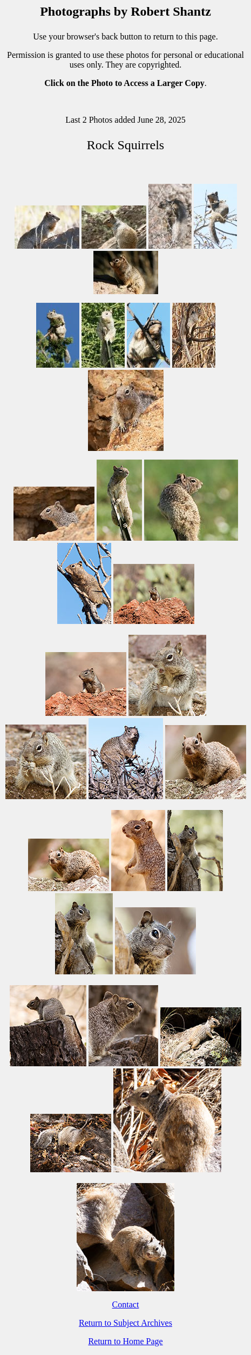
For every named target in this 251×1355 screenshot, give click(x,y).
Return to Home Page (125, 1341)
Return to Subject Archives (125, 1322)
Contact (125, 1304)
